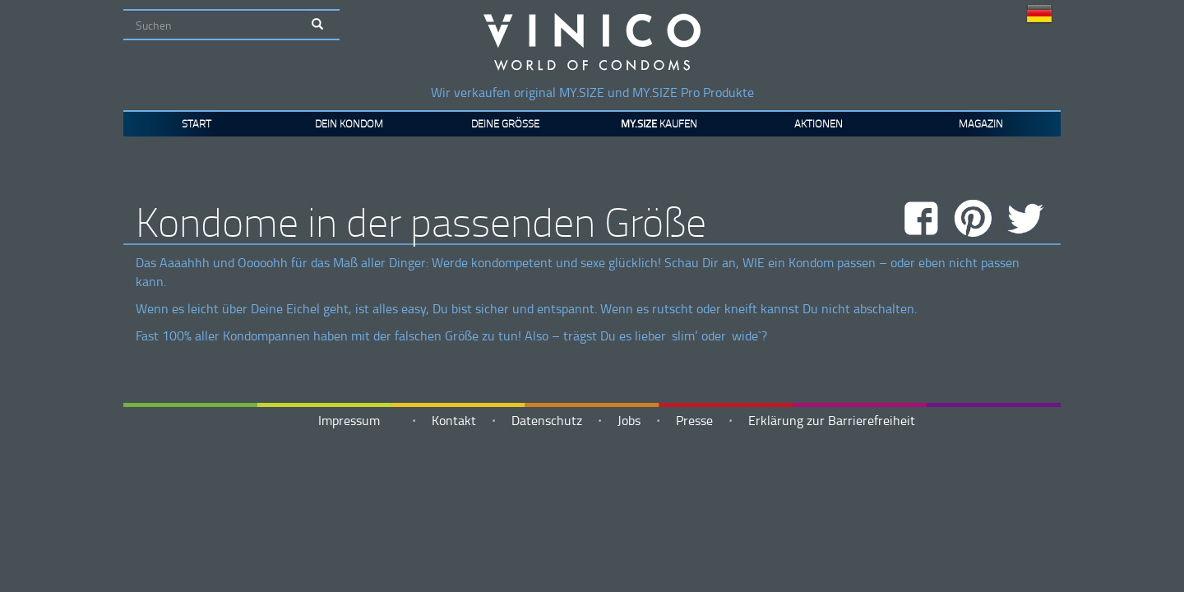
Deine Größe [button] (505, 123)
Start (196, 123)
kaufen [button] (659, 123)
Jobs (629, 420)
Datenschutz (546, 420)
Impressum (349, 420)
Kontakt (454, 420)
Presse (694, 420)
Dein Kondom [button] (349, 123)
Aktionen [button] (818, 123)
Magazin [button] (981, 123)
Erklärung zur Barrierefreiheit (831, 420)
